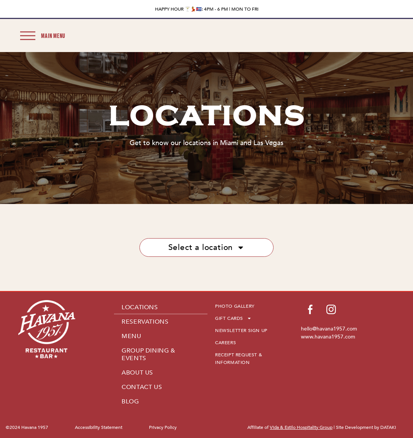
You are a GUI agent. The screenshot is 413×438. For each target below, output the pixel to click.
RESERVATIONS (145, 322)
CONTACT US (142, 387)
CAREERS (225, 343)
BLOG (130, 401)
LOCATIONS (140, 307)
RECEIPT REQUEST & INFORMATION (238, 358)
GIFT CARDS (233, 318)
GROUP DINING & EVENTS (148, 354)
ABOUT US (137, 372)
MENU (131, 336)
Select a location (206, 247)
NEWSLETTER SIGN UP (241, 330)
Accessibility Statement (98, 427)
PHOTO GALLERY (235, 306)
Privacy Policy (163, 427)
